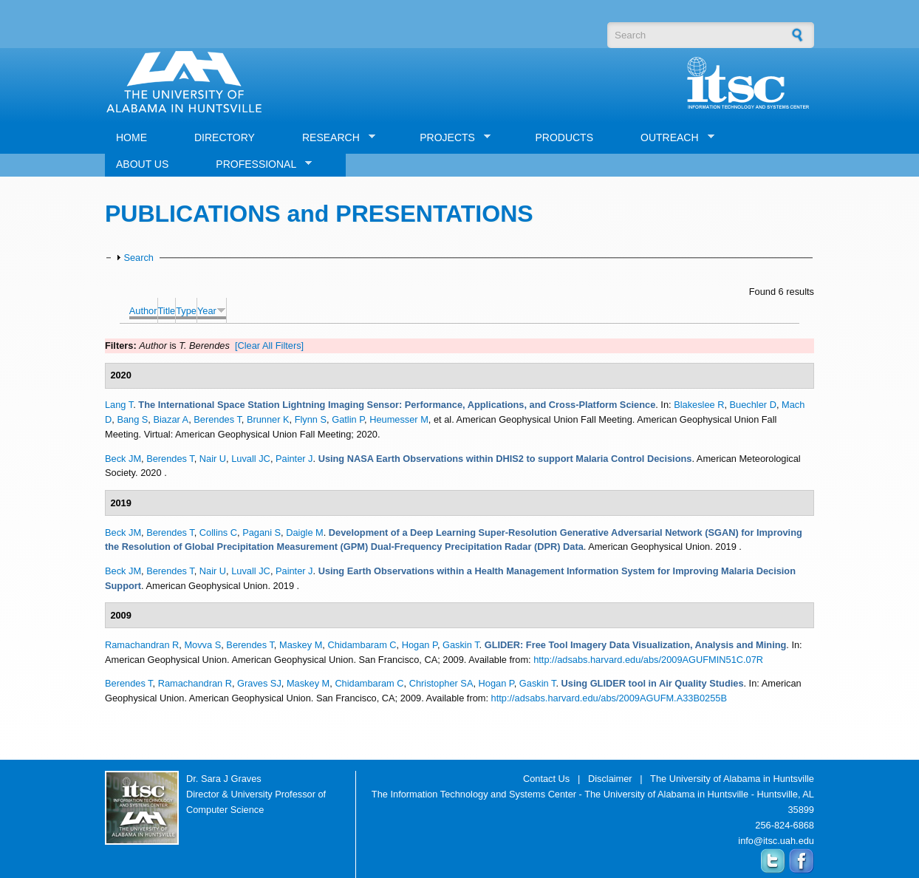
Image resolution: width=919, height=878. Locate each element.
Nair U (212, 458)
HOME (131, 137)
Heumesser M (398, 419)
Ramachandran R (142, 644)
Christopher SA (441, 683)
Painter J (294, 458)
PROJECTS (450, 138)
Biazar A (170, 419)
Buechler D (753, 404)
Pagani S (261, 532)
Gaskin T (461, 644)
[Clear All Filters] (269, 345)
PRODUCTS (564, 137)
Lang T (119, 404)
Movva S (202, 644)
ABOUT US (142, 164)
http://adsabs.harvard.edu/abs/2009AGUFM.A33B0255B (609, 698)
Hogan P (419, 644)
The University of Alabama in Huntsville (732, 778)
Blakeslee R (699, 404)
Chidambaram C (361, 644)
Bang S (132, 419)
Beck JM (123, 458)
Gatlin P (348, 419)
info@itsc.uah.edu (776, 840)
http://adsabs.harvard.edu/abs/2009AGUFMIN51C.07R (648, 659)
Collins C (218, 532)
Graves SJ (259, 683)
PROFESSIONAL (258, 164)
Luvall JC (250, 458)
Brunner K (268, 419)
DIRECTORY (224, 137)
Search (138, 257)
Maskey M (300, 644)
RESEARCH (333, 138)
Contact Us (546, 778)
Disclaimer (610, 778)
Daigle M (305, 532)
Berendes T (218, 419)
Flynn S (311, 419)
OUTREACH (671, 138)
